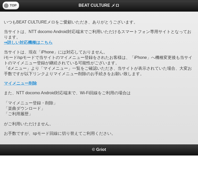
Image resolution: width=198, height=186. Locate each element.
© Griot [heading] (99, 149)
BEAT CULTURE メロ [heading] (99, 5)
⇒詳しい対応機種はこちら (28, 42)
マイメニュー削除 (20, 83)
